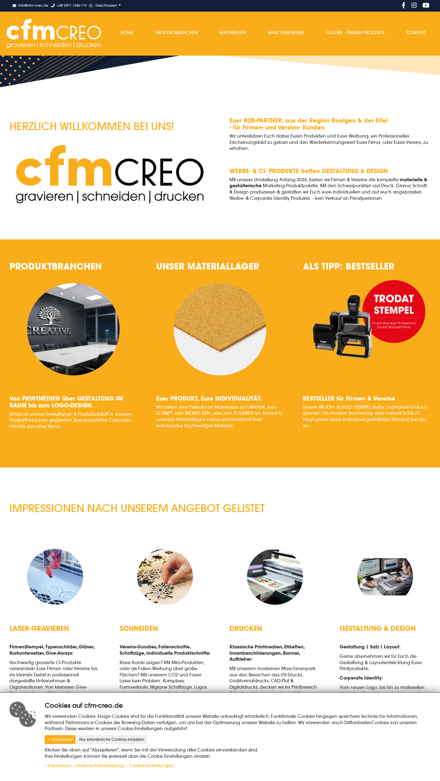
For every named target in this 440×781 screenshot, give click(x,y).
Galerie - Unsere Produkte (355, 33)
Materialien (232, 33)
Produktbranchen (176, 33)
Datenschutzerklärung (100, 765)
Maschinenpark (286, 33)
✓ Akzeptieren (60, 739)
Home (127, 33)
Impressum (59, 765)
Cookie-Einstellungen (151, 765)
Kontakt (416, 33)
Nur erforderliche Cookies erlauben (111, 739)
